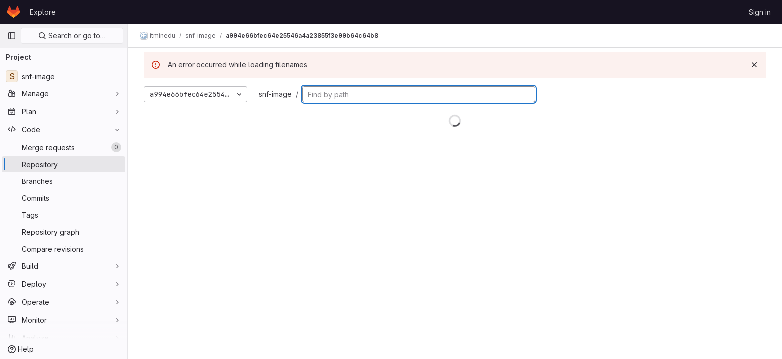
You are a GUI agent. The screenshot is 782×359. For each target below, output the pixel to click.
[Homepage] (13, 12)
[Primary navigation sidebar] (12, 36)
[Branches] (63, 181)
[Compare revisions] (63, 249)
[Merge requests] (63, 147)
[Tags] (63, 215)
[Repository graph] (63, 232)
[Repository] (63, 164)
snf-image (275, 94)
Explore (43, 12)
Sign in (760, 12)
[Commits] (63, 198)
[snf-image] (63, 76)
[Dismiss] (754, 65)
